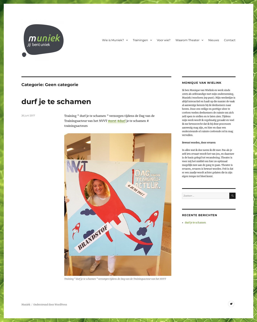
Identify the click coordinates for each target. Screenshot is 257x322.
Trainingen (140, 40)
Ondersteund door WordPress (50, 304)
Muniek (25, 304)
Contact (230, 40)
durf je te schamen (56, 101)
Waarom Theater (187, 40)
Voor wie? (163, 40)
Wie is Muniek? (113, 40)
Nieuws (213, 40)
